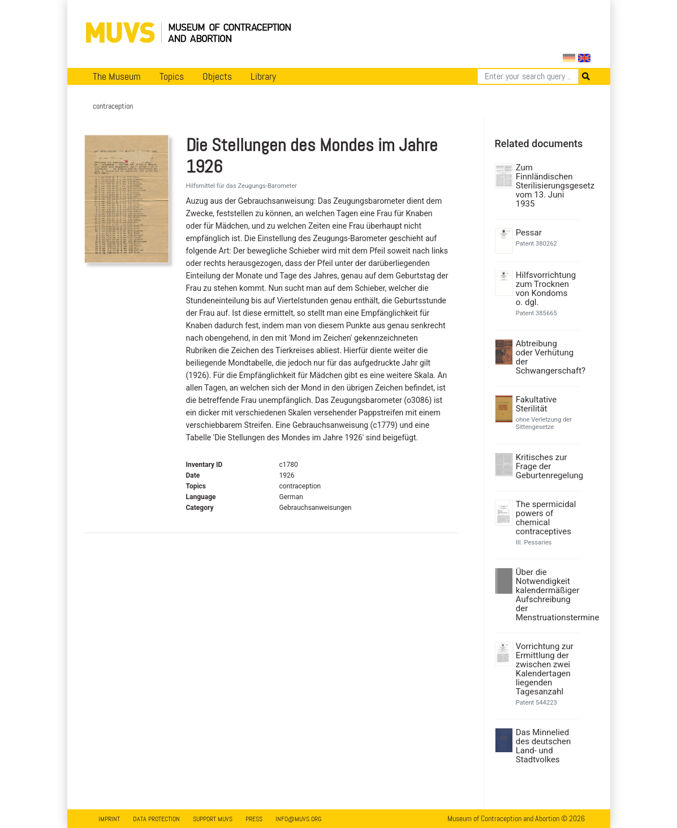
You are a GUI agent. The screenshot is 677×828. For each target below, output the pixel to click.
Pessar (529, 232)
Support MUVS (212, 818)
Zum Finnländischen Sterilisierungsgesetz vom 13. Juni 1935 (546, 185)
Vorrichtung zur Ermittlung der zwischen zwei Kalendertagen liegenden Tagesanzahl (544, 669)
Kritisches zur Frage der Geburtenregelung (546, 466)
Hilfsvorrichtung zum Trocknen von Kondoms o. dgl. (546, 289)
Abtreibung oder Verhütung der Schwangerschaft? (546, 357)
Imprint (109, 818)
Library (263, 76)
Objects (217, 76)
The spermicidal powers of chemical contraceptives (546, 518)
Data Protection (156, 818)
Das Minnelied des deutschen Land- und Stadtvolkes (543, 746)
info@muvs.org (298, 818)
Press (253, 818)
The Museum (117, 76)
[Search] (528, 76)
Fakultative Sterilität (536, 404)
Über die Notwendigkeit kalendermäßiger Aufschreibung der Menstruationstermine (546, 595)
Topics (171, 76)
